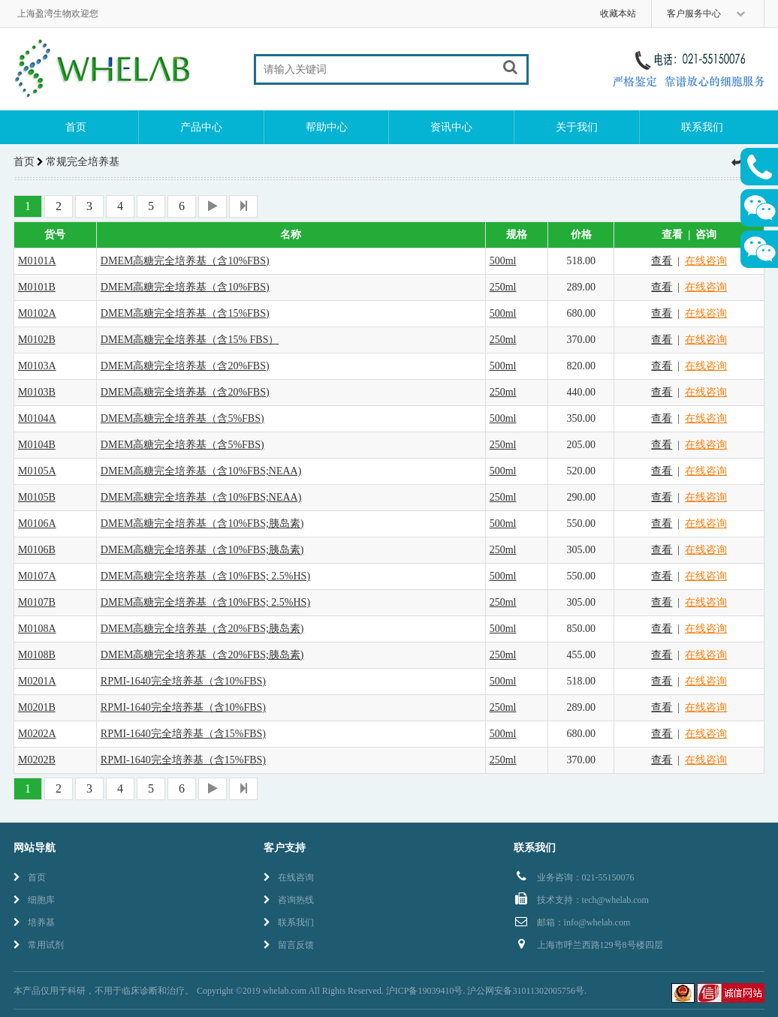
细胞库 (34, 900)
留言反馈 (289, 945)
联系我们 (702, 127)
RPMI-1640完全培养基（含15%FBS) (183, 733)
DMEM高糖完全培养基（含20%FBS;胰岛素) (202, 628)
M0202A (37, 733)
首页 (75, 127)
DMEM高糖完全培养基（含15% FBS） (190, 339)
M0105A (37, 471)
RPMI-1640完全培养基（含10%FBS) (183, 681)
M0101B (37, 287)
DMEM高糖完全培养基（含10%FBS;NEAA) (201, 471)
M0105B (37, 497)
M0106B (37, 549)
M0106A (37, 523)
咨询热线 (289, 900)
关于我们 (577, 127)
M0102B (37, 339)
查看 (661, 260)
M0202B (37, 760)
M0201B (37, 707)
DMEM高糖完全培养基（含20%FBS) (185, 366)
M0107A (37, 576)
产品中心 (201, 127)
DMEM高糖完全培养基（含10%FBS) (185, 260)
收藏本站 (618, 13)
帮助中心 (327, 127)
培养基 (34, 922)
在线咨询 (706, 260)
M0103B (37, 392)
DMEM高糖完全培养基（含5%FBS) (182, 418)
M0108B (37, 654)
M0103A (37, 366)
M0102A (37, 313)
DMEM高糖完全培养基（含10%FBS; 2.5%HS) (205, 576)
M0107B (37, 602)
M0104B (37, 444)
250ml (503, 287)
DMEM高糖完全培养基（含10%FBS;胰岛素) (202, 523)
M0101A (37, 260)
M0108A (37, 628)
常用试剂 (39, 945)
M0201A (37, 681)
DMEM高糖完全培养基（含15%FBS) (185, 313)
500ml (503, 260)
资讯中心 (451, 127)
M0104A (37, 418)
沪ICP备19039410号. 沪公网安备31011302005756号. (486, 990)
